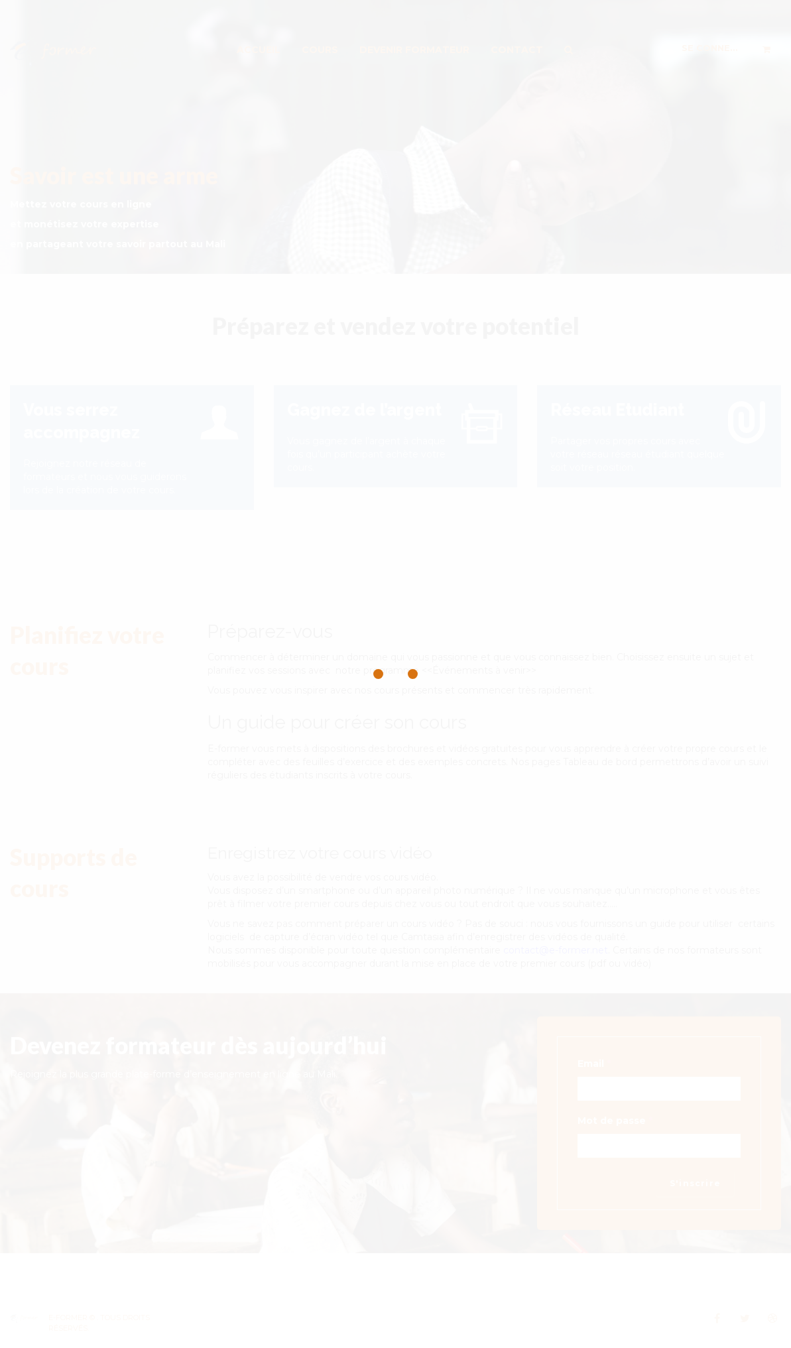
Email (594, 1064)
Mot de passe (615, 1121)
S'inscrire (695, 1183)
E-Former (68, 1317)
